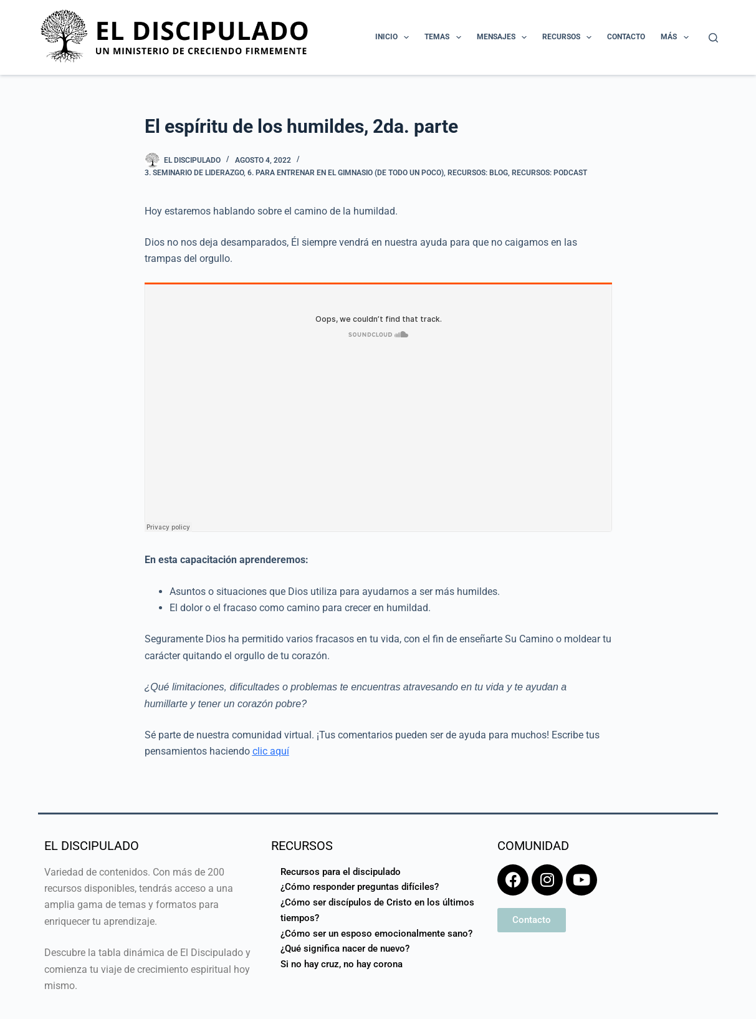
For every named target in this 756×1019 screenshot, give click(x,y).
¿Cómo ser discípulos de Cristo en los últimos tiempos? (377, 910)
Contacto (626, 36)
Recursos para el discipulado (340, 871)
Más (677, 37)
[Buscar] (713, 37)
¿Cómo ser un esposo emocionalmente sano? (376, 933)
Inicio (394, 37)
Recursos (569, 37)
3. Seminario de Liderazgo (194, 172)
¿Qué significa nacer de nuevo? (344, 948)
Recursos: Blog (477, 172)
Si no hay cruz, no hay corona (341, 964)
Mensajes (504, 37)
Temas (445, 37)
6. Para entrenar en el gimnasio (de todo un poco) (345, 172)
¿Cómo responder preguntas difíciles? (359, 886)
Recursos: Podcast (549, 172)
